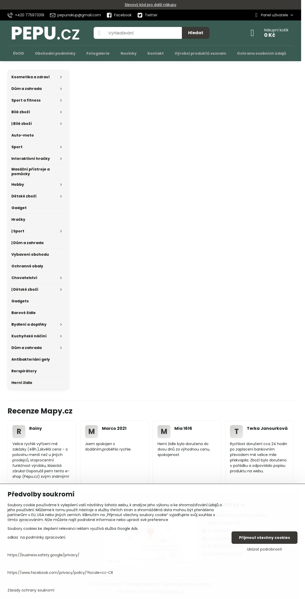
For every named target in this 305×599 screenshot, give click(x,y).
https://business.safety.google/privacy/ (43, 555)
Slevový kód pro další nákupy (150, 4)
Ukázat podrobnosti (264, 549)
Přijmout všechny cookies (264, 537)
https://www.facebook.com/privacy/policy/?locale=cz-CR (60, 572)
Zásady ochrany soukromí (31, 590)
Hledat (195, 33)
